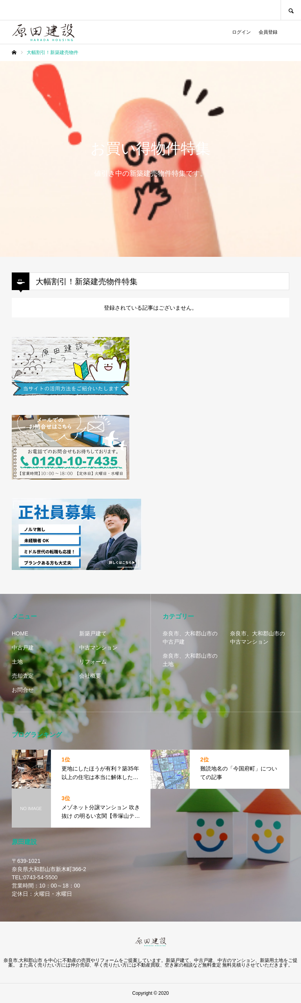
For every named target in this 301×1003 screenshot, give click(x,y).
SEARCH (291, 10)
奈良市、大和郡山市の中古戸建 (190, 637)
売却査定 (23, 676)
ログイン (241, 32)
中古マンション (98, 647)
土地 (17, 661)
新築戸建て (93, 633)
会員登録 (268, 32)
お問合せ (23, 690)
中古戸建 (23, 647)
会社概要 (90, 676)
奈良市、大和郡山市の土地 (190, 660)
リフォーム (93, 661)
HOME (20, 633)
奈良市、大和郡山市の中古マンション (257, 637)
